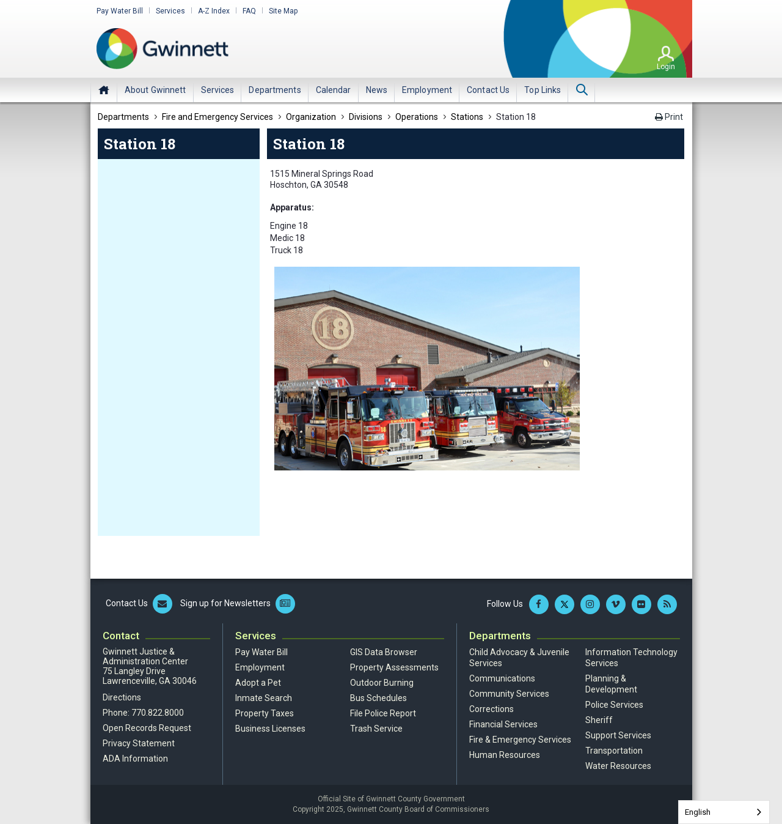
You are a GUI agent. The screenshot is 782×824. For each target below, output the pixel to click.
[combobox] (724, 812)
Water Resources (618, 766)
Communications (502, 678)
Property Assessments (394, 667)
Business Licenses (270, 728)
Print (669, 117)
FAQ (249, 11)
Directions (122, 697)
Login (666, 66)
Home (104, 90)
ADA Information (135, 758)
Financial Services (503, 724)
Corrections (491, 709)
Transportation (614, 750)
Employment (260, 667)
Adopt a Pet (258, 683)
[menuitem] (155, 90)
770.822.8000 (157, 713)
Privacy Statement (139, 743)
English (698, 812)
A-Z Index (214, 11)
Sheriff (599, 720)
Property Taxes (264, 713)
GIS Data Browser (383, 652)
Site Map (283, 11)
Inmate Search (263, 698)
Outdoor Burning (382, 683)
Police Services (614, 705)
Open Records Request (147, 728)
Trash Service (376, 728)
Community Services (509, 694)
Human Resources (504, 755)
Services (170, 11)
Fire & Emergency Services (520, 739)
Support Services (618, 735)
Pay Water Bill (120, 11)
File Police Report (383, 713)
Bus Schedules (378, 698)
